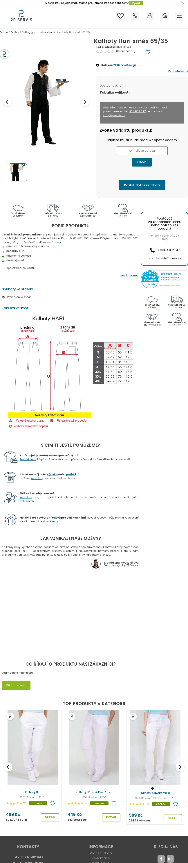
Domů (4, 32)
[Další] (180, 767)
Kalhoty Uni (32, 792)
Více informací (178, 71)
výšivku (52, 474)
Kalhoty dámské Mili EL (155, 793)
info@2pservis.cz (114, 115)
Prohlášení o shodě (19, 297)
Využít (136, 3)
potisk (70, 474)
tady (55, 521)
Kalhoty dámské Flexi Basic (94, 792)
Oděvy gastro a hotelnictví (39, 32)
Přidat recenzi (16, 685)
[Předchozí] (8, 767)
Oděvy (15, 32)
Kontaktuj (37, 478)
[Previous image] (7, 101)
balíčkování (27, 501)
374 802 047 (137, 111)
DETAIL (50, 817)
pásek (57, 242)
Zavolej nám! (28, 459)
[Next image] (84, 101)
